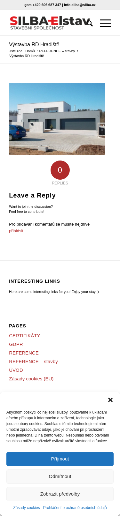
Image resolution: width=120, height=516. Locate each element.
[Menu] (102, 22)
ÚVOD (16, 370)
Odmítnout (60, 476)
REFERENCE (24, 352)
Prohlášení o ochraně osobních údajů (75, 507)
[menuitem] (86, 22)
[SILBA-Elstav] (50, 22)
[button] (110, 400)
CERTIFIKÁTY (24, 335)
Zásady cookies (26, 507)
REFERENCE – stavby (33, 361)
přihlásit (16, 230)
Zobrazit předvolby (60, 494)
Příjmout (60, 458)
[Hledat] (86, 22)
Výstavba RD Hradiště (34, 44)
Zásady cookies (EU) (31, 378)
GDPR (16, 344)
